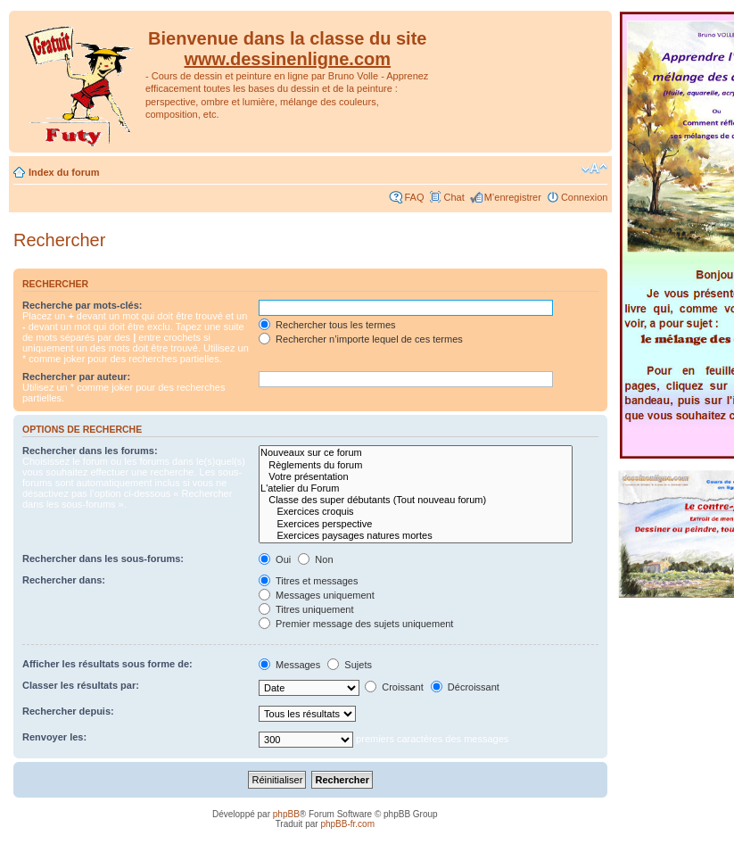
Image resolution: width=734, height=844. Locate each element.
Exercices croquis (415, 511)
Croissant (394, 687)
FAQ (414, 197)
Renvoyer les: (54, 737)
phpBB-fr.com (347, 824)
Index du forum (64, 172)
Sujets (349, 664)
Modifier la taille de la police (594, 169)
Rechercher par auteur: (76, 376)
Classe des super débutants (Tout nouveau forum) (415, 500)
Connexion (584, 197)
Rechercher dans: (63, 580)
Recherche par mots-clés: (82, 305)
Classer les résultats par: (80, 685)
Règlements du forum (415, 465)
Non (315, 559)
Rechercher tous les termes (327, 324)
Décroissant (465, 687)
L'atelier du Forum (415, 488)
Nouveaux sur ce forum (415, 453)
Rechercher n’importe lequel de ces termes (361, 339)
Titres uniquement (306, 609)
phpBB (286, 814)
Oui (275, 559)
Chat (453, 197)
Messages (289, 664)
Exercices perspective (415, 524)
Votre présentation (415, 477)
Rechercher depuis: (68, 711)
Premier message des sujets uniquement (356, 623)
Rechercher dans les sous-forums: (103, 558)
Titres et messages (308, 580)
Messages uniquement (317, 595)
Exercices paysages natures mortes (415, 536)
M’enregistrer (512, 197)
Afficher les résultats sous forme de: (107, 663)
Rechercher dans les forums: (90, 450)
